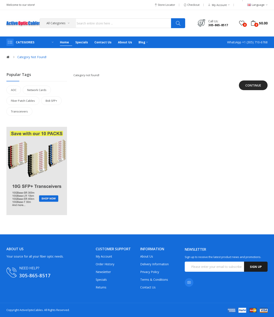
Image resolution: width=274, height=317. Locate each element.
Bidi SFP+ (51, 101)
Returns (101, 287)
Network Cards (36, 90)
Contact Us (148, 287)
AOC (13, 90)
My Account (104, 256)
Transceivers (19, 111)
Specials (101, 280)
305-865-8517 (218, 25)
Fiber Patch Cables (23, 101)
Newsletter (103, 272)
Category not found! (31, 57)
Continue (253, 85)
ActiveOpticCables (31, 310)
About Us (146, 256)
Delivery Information (154, 264)
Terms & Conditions (154, 280)
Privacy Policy (149, 272)
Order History (105, 264)
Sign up (256, 267)
